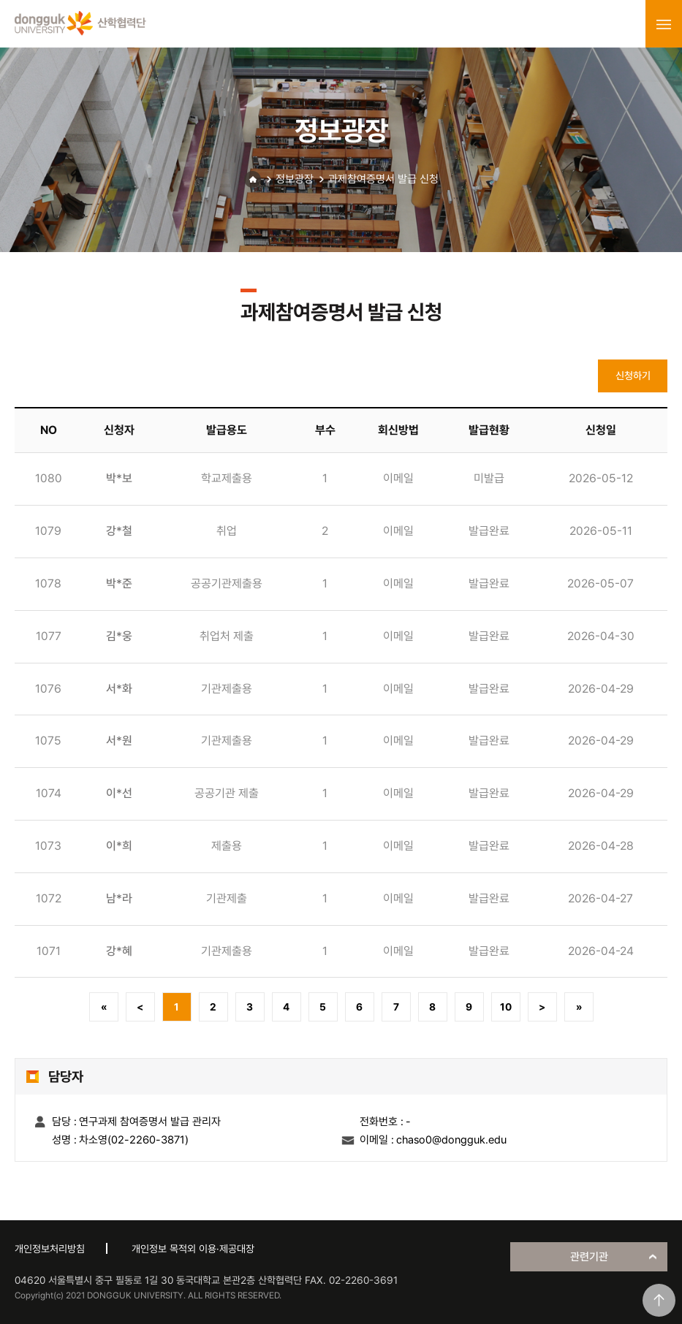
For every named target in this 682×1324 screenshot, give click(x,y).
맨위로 (659, 1300)
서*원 (119, 740)
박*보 (119, 478)
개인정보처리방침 (50, 1249)
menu (663, 24)
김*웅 (119, 636)
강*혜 (119, 951)
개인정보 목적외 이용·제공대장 (193, 1249)
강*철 (119, 531)
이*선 (119, 793)
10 (506, 1007)
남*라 (119, 898)
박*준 (119, 583)
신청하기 (633, 375)
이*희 (119, 846)
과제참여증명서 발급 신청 (383, 179)
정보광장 (295, 179)
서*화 (119, 689)
